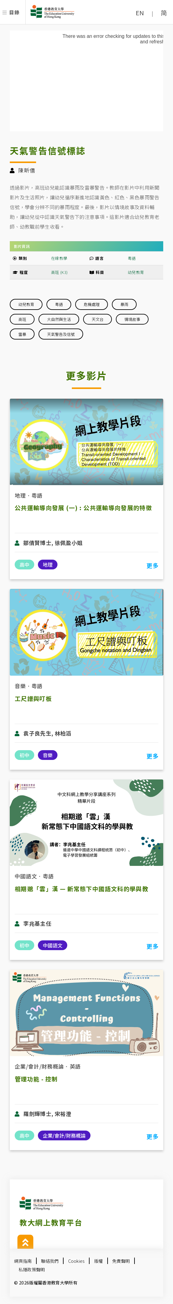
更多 (152, 565)
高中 (24, 564)
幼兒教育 (136, 272)
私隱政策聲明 (32, 1269)
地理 (20, 495)
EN (140, 12)
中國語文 (26, 876)
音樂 (20, 686)
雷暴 (22, 334)
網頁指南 (22, 1261)
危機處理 (92, 304)
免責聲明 (121, 1261)
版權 (98, 1261)
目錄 (14, 12)
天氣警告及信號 (61, 334)
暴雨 (124, 304)
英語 (75, 1066)
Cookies (76, 1261)
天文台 (98, 319)
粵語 (132, 258)
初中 (24, 755)
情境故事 (132, 319)
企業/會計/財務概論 (39, 1066)
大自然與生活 (59, 319)
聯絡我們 (49, 1261)
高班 (22, 319)
